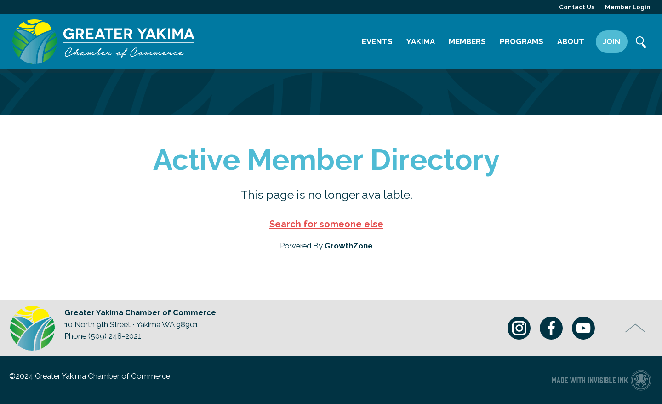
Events (377, 41)
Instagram (519, 328)
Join (612, 41)
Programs (521, 41)
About (570, 41)
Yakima (420, 41)
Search (641, 43)
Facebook (551, 328)
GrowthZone (349, 245)
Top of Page (635, 328)
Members (467, 41)
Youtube (583, 328)
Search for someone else (326, 224)
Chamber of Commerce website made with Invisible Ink (601, 380)
